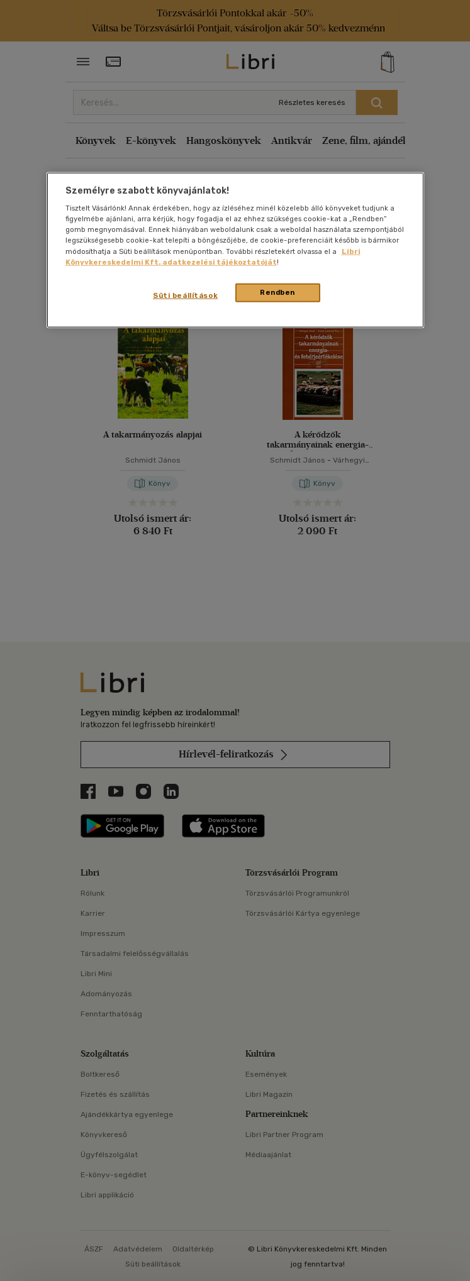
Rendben (277, 291)
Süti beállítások (185, 294)
